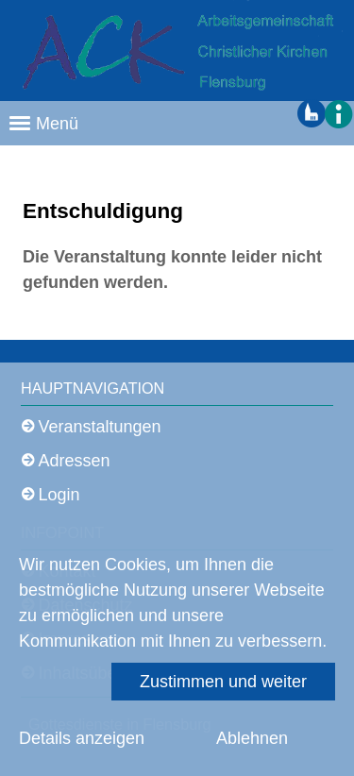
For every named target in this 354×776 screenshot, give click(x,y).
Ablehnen (252, 738)
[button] (337, 113)
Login (59, 494)
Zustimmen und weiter (223, 681)
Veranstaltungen (100, 426)
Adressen (74, 460)
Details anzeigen (81, 738)
